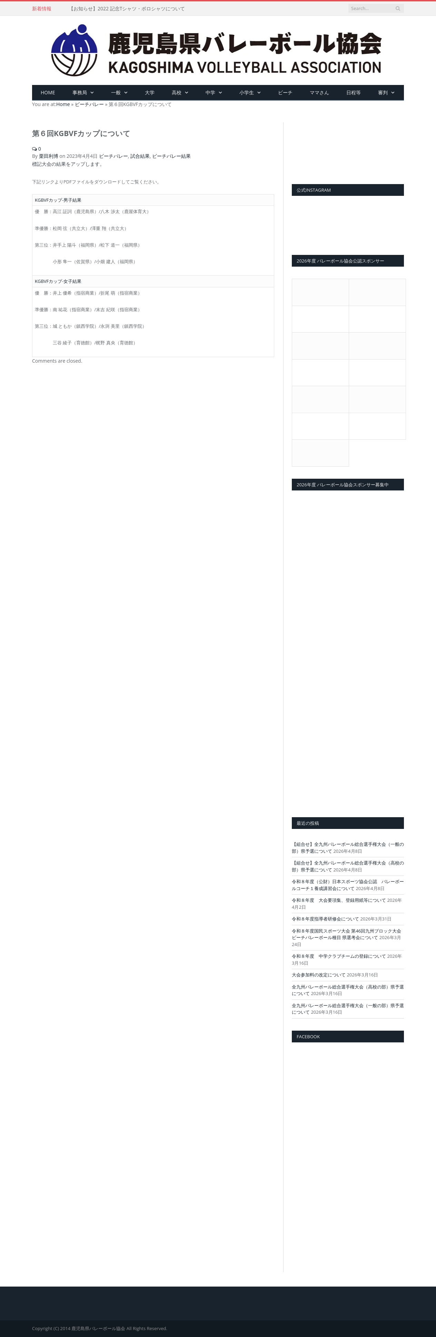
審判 (383, 92)
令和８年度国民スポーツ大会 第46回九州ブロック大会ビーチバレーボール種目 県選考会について (346, 934)
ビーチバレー (113, 156)
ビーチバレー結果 (171, 156)
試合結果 (140, 156)
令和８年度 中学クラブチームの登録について (339, 956)
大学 (150, 92)
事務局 (79, 92)
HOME (48, 92)
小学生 (246, 92)
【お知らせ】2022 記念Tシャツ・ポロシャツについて (127, 9)
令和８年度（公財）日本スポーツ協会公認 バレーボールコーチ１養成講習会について (348, 884)
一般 (116, 92)
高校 (176, 92)
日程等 (353, 92)
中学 (210, 92)
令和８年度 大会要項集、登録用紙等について (339, 900)
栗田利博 (48, 156)
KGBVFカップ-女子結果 (58, 281)
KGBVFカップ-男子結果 (58, 200)
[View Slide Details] (348, 146)
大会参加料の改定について (319, 975)
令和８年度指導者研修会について (325, 919)
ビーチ (285, 92)
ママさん (319, 92)
